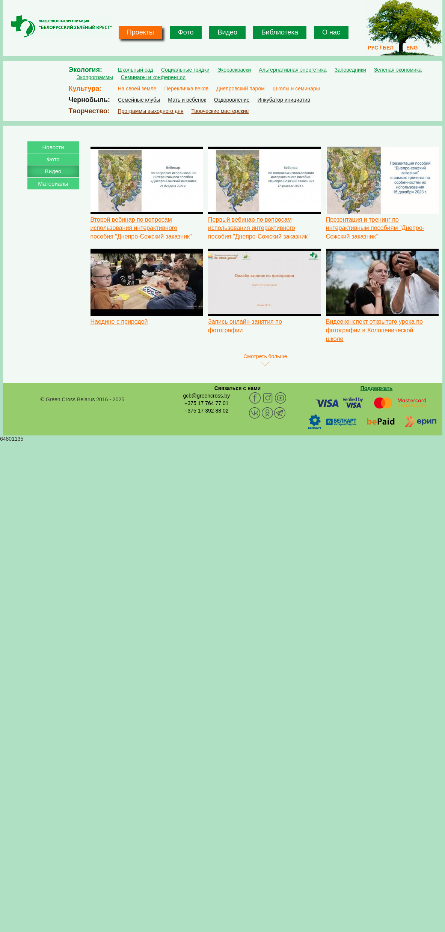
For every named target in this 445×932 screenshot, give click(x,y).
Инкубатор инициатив (284, 100)
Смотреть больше (265, 356)
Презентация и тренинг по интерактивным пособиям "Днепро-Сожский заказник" (375, 228)
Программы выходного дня (151, 111)
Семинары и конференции (153, 77)
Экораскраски (234, 70)
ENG (412, 48)
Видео (227, 32)
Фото (185, 32)
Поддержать (377, 388)
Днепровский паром (240, 89)
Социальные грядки (185, 70)
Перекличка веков (186, 89)
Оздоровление (232, 100)
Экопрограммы (95, 77)
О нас (331, 32)
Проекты (140, 32)
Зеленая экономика (398, 70)
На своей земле (137, 89)
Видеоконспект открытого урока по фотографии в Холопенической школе (374, 330)
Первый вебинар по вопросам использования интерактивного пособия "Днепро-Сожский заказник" (258, 228)
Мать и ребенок (187, 100)
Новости (53, 147)
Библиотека (279, 32)
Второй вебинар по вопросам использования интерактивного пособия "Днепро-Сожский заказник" (141, 228)
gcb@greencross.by (206, 396)
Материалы (53, 183)
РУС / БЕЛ (381, 48)
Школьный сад (136, 70)
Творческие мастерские (220, 111)
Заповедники (350, 70)
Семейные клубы (139, 100)
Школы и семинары (296, 89)
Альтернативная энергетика (292, 70)
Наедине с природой (119, 321)
